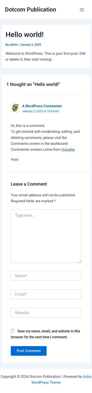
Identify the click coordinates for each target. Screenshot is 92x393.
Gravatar (68, 149)
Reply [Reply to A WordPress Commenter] (15, 159)
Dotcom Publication (30, 9)
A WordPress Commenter (42, 106)
